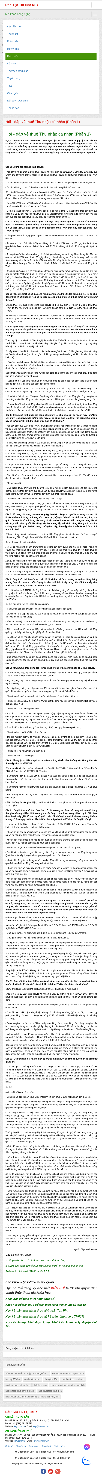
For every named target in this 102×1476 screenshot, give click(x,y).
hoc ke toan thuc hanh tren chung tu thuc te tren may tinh (32, 1397)
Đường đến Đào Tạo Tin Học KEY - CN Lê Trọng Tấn (42, 1458)
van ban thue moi (32, 1379)
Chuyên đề (21, 1446)
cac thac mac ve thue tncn (17, 1385)
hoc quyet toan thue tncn (50, 1391)
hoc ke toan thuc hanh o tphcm (19, 1391)
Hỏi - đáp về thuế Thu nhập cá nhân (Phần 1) (26, 1373)
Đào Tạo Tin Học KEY (22, 5)
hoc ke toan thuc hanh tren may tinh (68, 1385)
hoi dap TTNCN (12, 1379)
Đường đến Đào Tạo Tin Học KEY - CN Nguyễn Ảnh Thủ (44, 1452)
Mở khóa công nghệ (17, 14)
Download (34, 1446)
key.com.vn (19, 1426)
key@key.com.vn (41, 1426)
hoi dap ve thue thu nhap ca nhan (68, 1373)
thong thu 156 (50, 1379)
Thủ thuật (46, 1446)
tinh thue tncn (40, 1385)
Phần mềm (59, 1446)
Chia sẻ (9, 1446)
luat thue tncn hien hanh (73, 1379)
